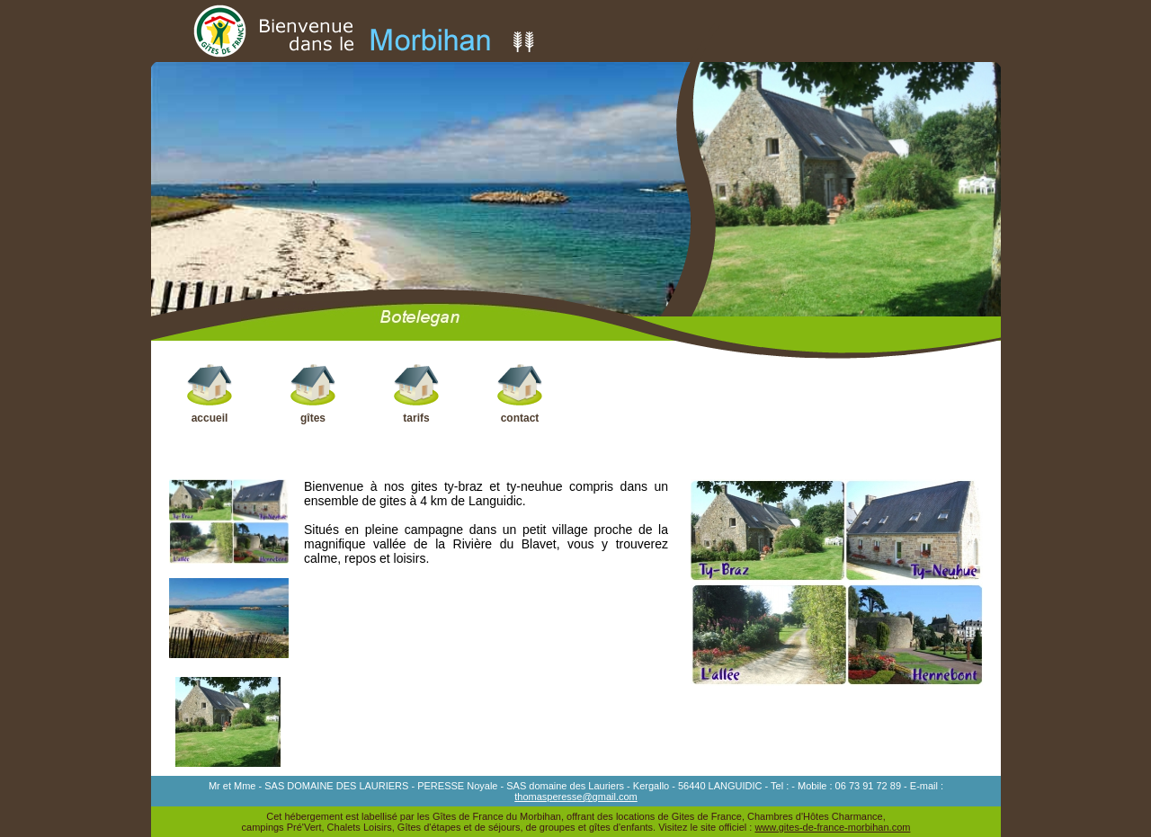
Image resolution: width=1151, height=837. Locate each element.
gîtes (313, 393)
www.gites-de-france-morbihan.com (832, 827)
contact (520, 393)
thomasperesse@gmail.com (576, 796)
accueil (209, 393)
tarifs (416, 393)
